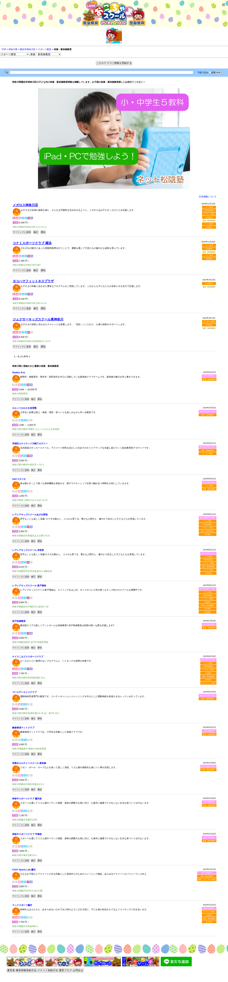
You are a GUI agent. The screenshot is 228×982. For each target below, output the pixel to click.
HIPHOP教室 (209, 210)
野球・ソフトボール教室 (206, 879)
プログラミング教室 (208, 683)
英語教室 (209, 258)
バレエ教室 (209, 207)
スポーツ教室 (44, 49)
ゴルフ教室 (209, 255)
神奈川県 (13, 49)
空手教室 (209, 227)
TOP (4, 49)
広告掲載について (208, 196)
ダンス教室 (209, 485)
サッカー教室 (207, 453)
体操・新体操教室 (209, 379)
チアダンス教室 (209, 214)
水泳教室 (209, 217)
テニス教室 (209, 224)
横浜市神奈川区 (27, 49)
